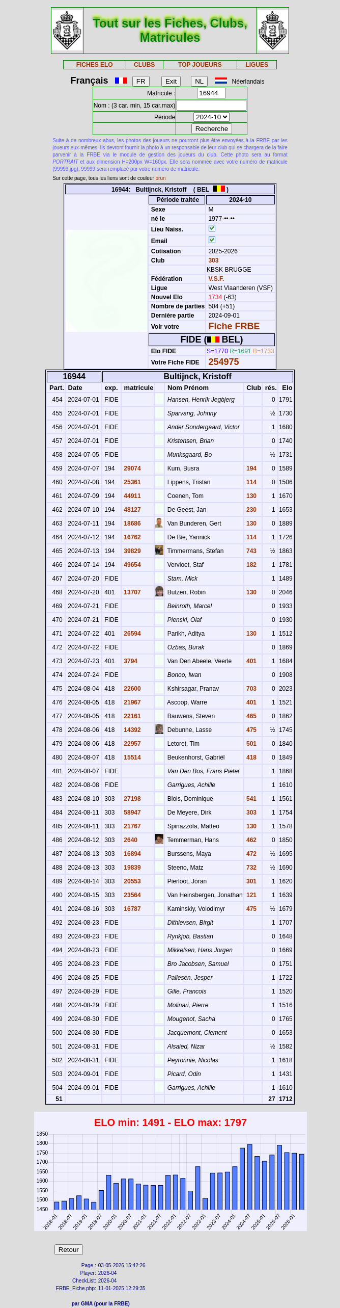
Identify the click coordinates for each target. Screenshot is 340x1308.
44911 (131, 496)
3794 (129, 661)
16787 (131, 908)
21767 (131, 826)
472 (251, 853)
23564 (131, 895)
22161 (131, 716)
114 (251, 482)
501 (251, 743)
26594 (131, 633)
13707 (131, 592)
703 (251, 688)
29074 (131, 468)
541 (251, 798)
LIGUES (256, 64)
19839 (131, 867)
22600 (131, 688)
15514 (131, 757)
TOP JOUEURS (200, 64)
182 (251, 564)
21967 (131, 702)
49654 (131, 564)
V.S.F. (216, 278)
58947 (131, 812)
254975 (223, 362)
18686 (131, 523)
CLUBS (144, 64)
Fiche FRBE (234, 326)
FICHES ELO (94, 64)
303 (212, 260)
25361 (131, 482)
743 (251, 551)
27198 (131, 798)
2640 (129, 840)
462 (251, 840)
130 (251, 496)
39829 (131, 551)
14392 (131, 730)
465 (251, 716)
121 (251, 895)
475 (251, 730)
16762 (131, 537)
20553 (131, 881)
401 (251, 661)
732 (251, 867)
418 (251, 757)
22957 (131, 743)
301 (251, 881)
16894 (131, 853)
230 (251, 509)
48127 (131, 509)
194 (251, 468)
